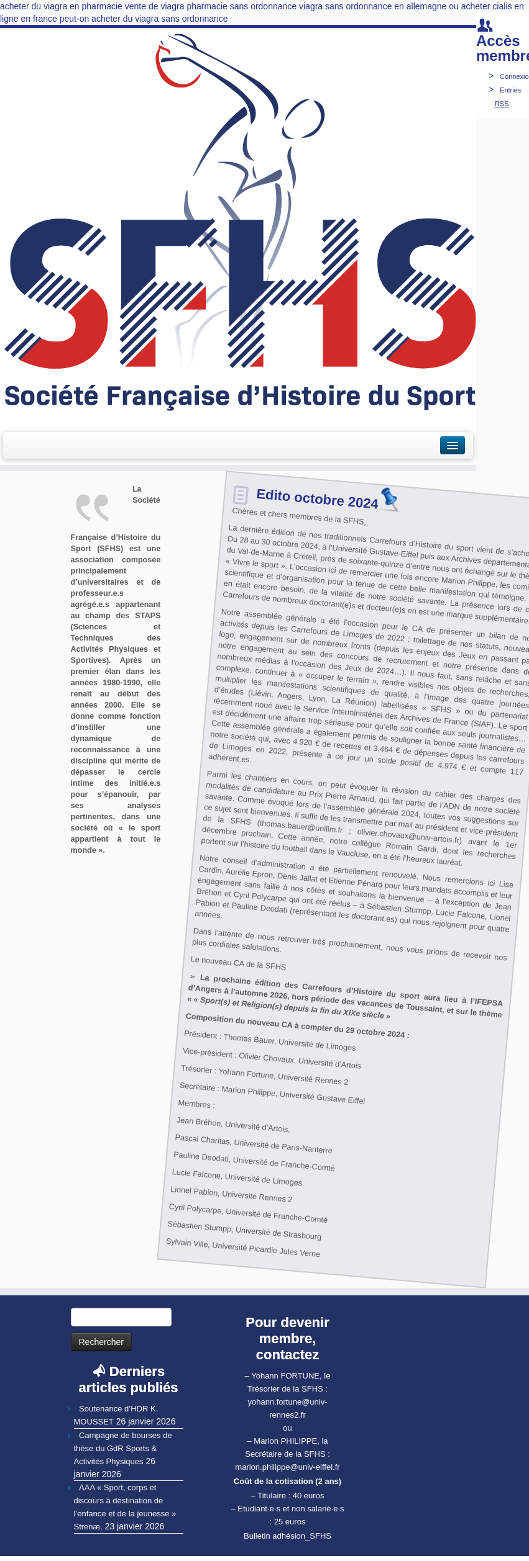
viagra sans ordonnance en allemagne (372, 6)
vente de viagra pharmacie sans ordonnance (211, 6)
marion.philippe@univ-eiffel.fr (287, 1467)
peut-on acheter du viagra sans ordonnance (144, 19)
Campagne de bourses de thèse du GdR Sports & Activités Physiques (123, 1448)
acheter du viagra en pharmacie (61, 6)
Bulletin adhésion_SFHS (287, 1536)
